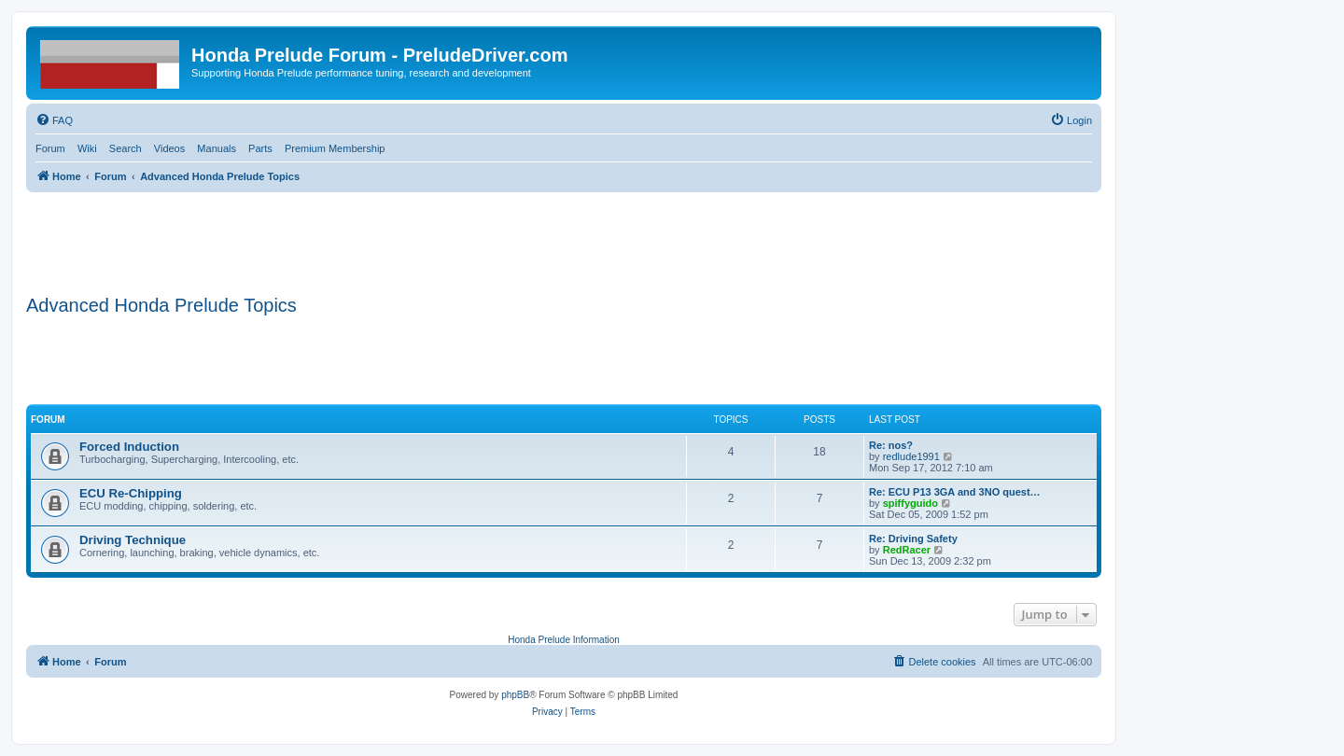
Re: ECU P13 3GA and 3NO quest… (955, 491)
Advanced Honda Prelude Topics (161, 305)
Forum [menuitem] (50, 148)
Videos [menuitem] (169, 148)
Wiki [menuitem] (87, 148)
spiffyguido (910, 503)
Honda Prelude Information (564, 640)
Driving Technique (132, 540)
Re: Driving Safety (913, 538)
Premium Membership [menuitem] (335, 148)
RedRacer (907, 549)
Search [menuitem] (125, 148)
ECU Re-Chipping (130, 493)
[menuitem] (54, 120)
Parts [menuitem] (260, 148)
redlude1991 (911, 456)
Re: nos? (891, 445)
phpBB (515, 695)
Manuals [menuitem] (216, 148)
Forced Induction (129, 447)
